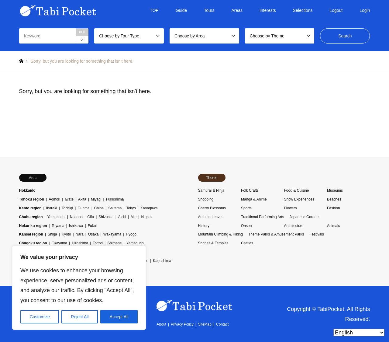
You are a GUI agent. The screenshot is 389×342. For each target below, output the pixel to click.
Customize (40, 316)
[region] (79, 288)
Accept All (119, 316)
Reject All (79, 316)
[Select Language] (358, 332)
